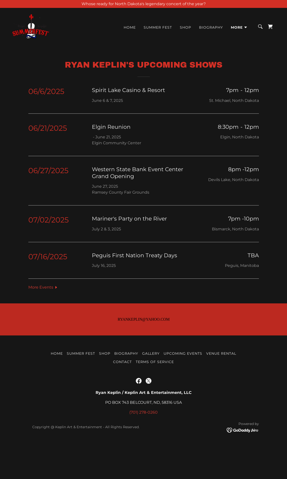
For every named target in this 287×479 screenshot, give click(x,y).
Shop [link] (185, 27)
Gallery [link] (151, 386)
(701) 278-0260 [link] (143, 444)
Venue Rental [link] (221, 386)
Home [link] (130, 27)
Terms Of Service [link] (155, 394)
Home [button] (57, 386)
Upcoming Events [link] (183, 386)
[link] (30, 26)
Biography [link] (211, 27)
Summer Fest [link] (158, 27)
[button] (239, 27)
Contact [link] (122, 394)
